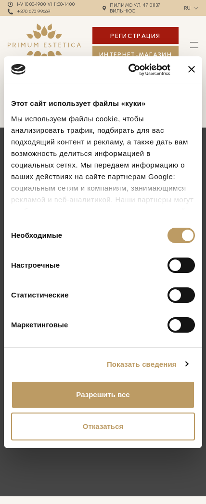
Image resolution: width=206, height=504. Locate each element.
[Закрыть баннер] (191, 69)
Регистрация (135, 35)
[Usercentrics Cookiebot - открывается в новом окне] (129, 70)
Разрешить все (102, 394)
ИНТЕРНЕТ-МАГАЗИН (135, 54)
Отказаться (103, 426)
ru (187, 8)
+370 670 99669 (34, 11)
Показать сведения (142, 364)
